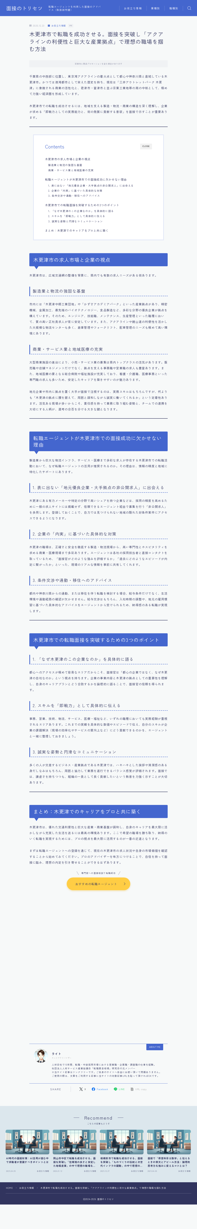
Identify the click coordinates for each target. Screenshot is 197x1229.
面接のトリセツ (24, 8)
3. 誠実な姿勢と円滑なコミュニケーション (75, 221)
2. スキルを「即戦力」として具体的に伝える (76, 216)
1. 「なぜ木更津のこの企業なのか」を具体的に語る (81, 211)
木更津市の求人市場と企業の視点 (67, 159)
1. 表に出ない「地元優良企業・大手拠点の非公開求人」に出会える (91, 185)
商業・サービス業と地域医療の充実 (71, 170)
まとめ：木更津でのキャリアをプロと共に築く (77, 230)
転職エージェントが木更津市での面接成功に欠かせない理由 (86, 179)
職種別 (173, 8)
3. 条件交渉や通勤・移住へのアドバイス (74, 195)
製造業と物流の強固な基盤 (65, 165)
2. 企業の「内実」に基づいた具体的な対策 (75, 190)
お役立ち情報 (133, 8)
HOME (9, 1187)
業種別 (155, 8)
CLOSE (146, 146)
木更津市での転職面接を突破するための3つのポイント (82, 205)
